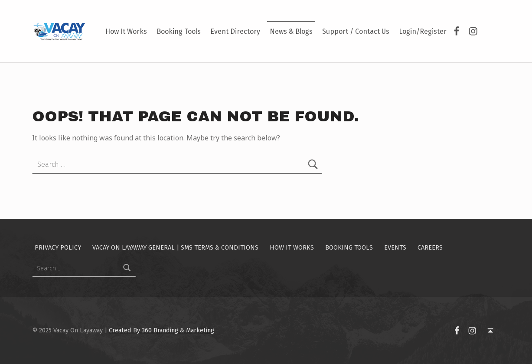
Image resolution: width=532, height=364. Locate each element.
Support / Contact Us (355, 31)
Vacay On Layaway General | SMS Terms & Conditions (175, 247)
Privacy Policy (58, 247)
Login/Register (423, 31)
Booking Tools (179, 31)
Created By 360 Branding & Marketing (161, 330)
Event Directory (235, 31)
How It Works (126, 31)
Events (395, 247)
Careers (430, 247)
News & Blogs (291, 31)
